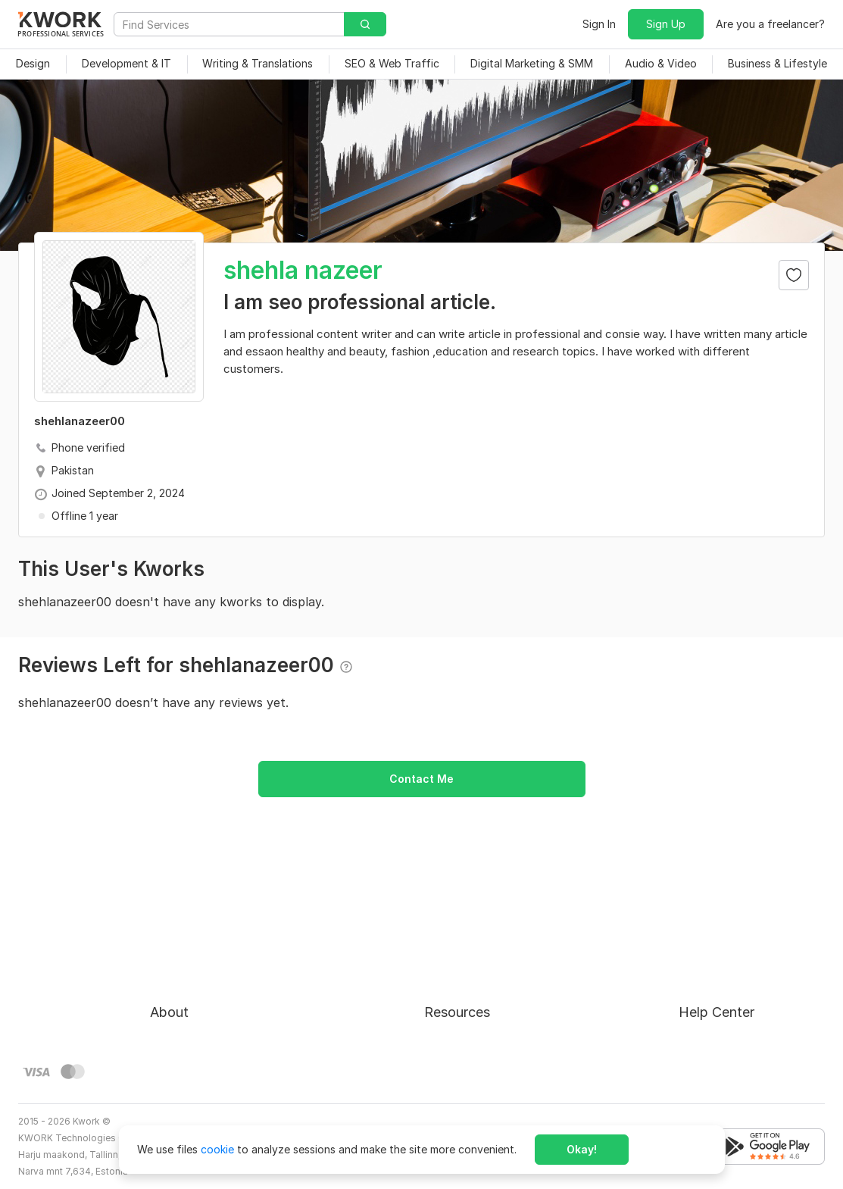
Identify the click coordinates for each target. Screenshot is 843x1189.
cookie (217, 1149)
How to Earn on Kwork (479, 962)
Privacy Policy (185, 1016)
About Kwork (182, 934)
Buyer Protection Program (215, 962)
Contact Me (421, 778)
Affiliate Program (467, 1016)
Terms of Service (193, 989)
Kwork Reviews (461, 1043)
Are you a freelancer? (770, 23)
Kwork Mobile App (469, 1071)
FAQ (689, 962)
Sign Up (665, 23)
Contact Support (722, 989)
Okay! (582, 1149)
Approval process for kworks (752, 934)
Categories (451, 989)
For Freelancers (462, 934)
